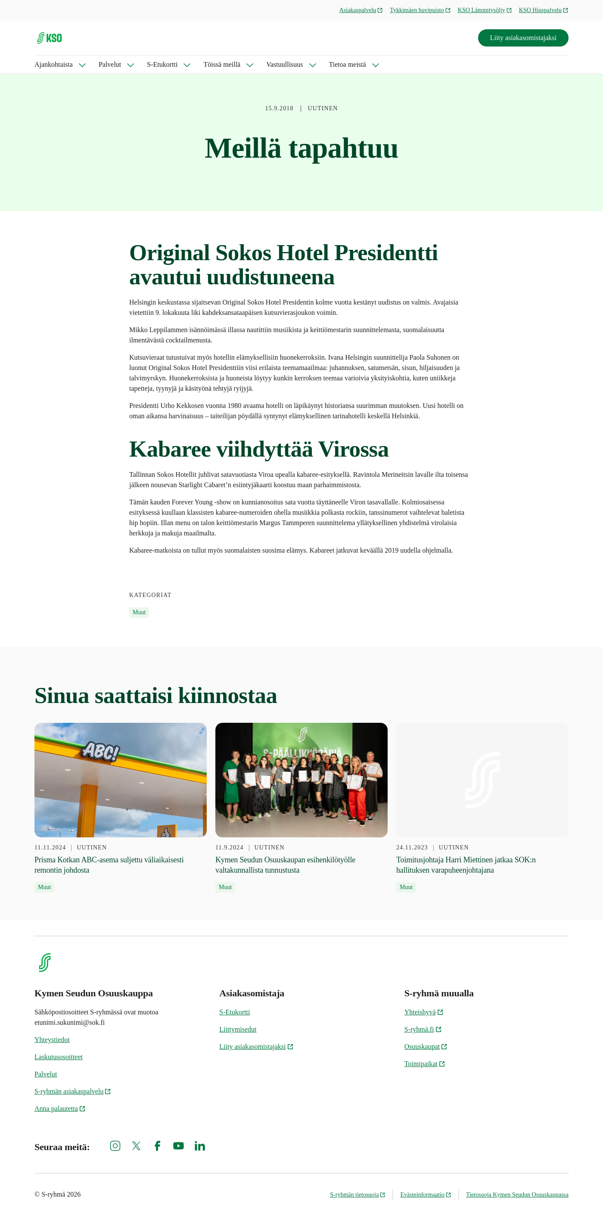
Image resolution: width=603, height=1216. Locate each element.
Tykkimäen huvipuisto (420, 10)
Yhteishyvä (424, 1012)
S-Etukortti (162, 64)
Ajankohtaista (53, 64)
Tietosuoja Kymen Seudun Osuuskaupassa (517, 1194)
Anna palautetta (60, 1108)
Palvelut (110, 64)
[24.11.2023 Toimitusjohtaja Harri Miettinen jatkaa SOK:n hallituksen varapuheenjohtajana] (482, 808)
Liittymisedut (237, 1029)
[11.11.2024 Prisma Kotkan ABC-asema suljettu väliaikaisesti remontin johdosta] (120, 808)
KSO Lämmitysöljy (485, 10)
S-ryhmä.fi (423, 1029)
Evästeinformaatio (425, 1194)
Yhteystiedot (52, 1039)
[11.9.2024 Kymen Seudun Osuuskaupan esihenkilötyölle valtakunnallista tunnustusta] (301, 808)
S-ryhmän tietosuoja (357, 1194)
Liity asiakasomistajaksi (523, 37)
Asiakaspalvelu (361, 10)
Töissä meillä (221, 64)
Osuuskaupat (426, 1046)
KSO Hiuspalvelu (544, 10)
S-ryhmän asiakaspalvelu (72, 1091)
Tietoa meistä (347, 64)
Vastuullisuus (284, 64)
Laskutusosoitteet (58, 1057)
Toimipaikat (424, 1063)
